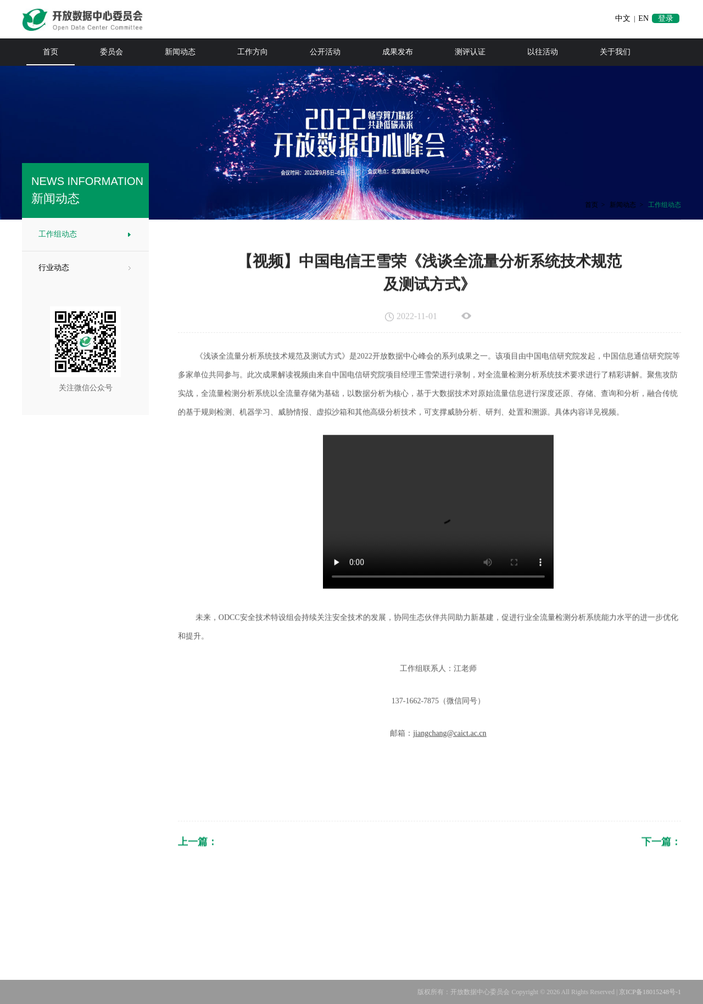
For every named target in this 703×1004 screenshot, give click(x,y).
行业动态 (51, 267)
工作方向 (252, 52)
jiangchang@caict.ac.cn (449, 751)
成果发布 (397, 52)
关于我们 (615, 52)
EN (643, 18)
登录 (665, 18)
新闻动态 (180, 52)
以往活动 (542, 52)
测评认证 (470, 52)
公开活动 (325, 52)
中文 (623, 18)
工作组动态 (55, 234)
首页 (50, 52)
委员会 (111, 52)
